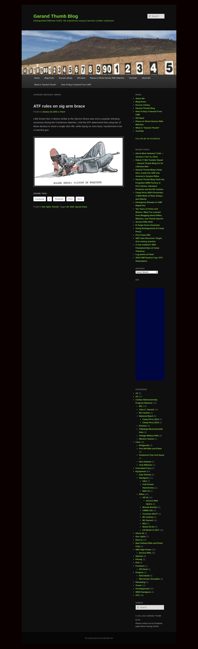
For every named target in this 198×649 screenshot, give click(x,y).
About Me (146, 78)
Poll (137, 562)
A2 (137, 393)
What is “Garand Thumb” (45, 84)
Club (138, 442)
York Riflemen (145, 465)
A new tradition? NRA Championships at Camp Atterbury (147, 248)
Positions (140, 566)
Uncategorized (142, 588)
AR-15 (145, 497)
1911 (144, 481)
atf (68, 207)
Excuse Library (65, 78)
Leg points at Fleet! (145, 254)
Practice (143, 426)
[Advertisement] (150, 334)
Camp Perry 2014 (150, 419)
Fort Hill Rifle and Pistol (150, 448)
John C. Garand (146, 409)
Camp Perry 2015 (150, 422)
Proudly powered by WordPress (99, 638)
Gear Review (145, 474)
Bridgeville (144, 445)
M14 (144, 523)
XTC (138, 595)
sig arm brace (81, 207)
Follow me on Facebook (148, 139)
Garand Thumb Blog (55, 16)
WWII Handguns (143, 592)
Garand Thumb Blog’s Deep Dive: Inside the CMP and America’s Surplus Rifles (149, 173)
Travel (138, 585)
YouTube (133, 78)
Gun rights (46, 207)
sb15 (72, 207)
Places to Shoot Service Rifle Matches (107, 78)
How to (139, 540)
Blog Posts (49, 78)
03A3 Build (144, 576)
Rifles (141, 494)
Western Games (146, 439)
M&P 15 (146, 491)
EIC (140, 406)
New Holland (145, 462)
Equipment (141, 471)
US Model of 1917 (150, 530)
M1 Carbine (144, 413)
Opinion (139, 556)
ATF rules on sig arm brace (59, 106)
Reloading (140, 582)
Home (37, 78)
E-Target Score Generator (148, 225)
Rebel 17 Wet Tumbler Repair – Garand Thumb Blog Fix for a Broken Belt (149, 163)
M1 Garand (147, 520)
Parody (55, 207)
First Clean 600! (143, 235)
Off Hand (81, 78)
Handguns (144, 478)
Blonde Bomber (149, 507)
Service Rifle (145, 553)
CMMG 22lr (147, 510)
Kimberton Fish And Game (151, 455)
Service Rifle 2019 (144, 222)
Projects (139, 572)
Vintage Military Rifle (149, 435)
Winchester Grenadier (149, 579)
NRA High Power (143, 549)
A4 (137, 396)
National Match (146, 416)
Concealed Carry (143, 468)
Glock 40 (140, 533)
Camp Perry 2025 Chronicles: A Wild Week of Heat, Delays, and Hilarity (150, 195)
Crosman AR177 (150, 514)
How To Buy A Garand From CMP (76, 84)
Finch (62, 112)
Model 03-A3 (148, 527)
